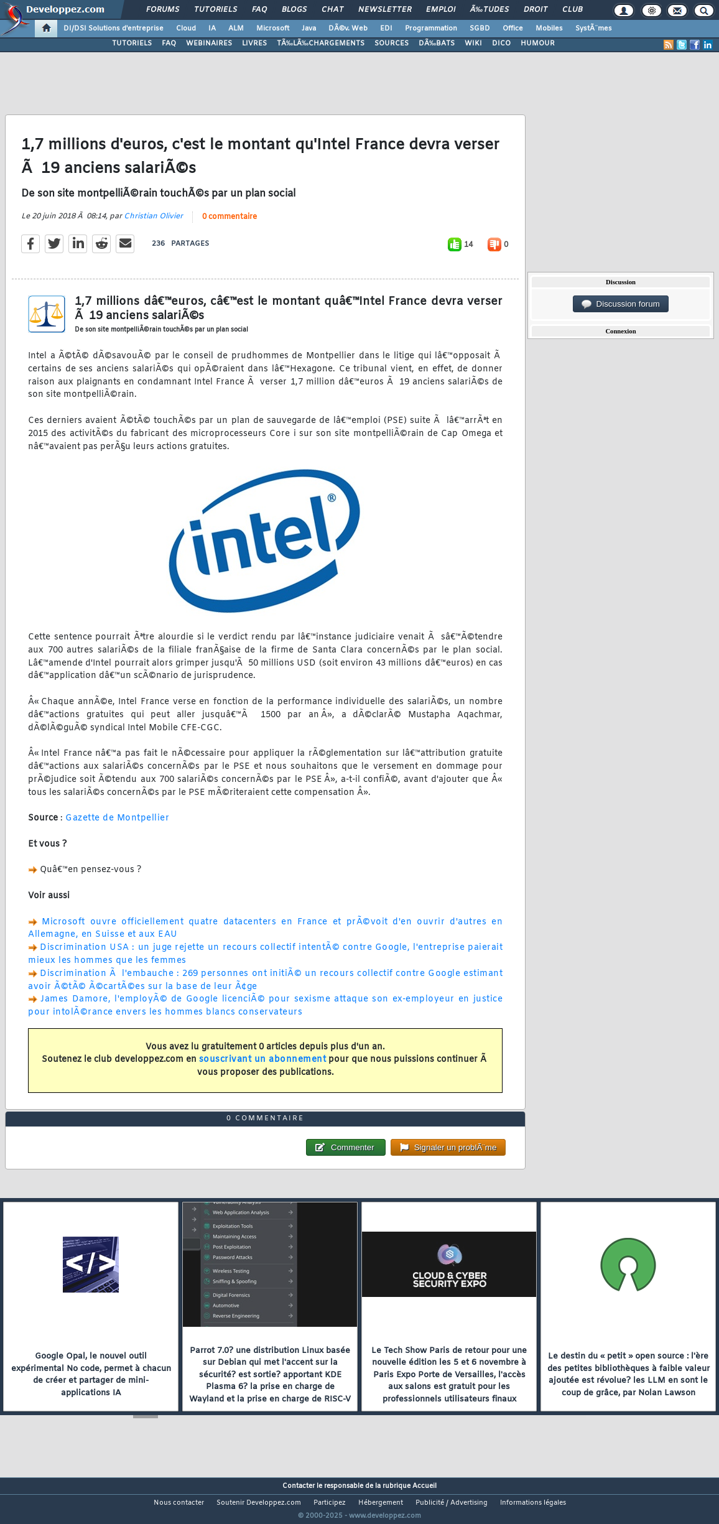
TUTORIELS (132, 43)
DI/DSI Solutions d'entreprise (113, 28)
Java (309, 28)
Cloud (186, 28)
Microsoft (272, 28)
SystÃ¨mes (593, 28)
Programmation (431, 28)
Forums (162, 10)
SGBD (480, 28)
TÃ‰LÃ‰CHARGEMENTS (320, 43)
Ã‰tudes (489, 10)
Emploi (441, 10)
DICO (501, 43)
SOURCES (391, 43)
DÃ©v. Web (348, 28)
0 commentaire (229, 225)
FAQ (259, 10)
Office (513, 28)
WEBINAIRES (209, 43)
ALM (236, 28)
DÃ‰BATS (437, 43)
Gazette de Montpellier (117, 826)
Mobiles (549, 28)
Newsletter (384, 10)
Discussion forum (621, 304)
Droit (535, 10)
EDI (386, 28)
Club (572, 10)
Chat (332, 10)
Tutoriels (215, 10)
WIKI (473, 43)
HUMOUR (538, 43)
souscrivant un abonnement (263, 1068)
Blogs (294, 10)
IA (212, 28)
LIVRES (254, 43)
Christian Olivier (153, 225)
